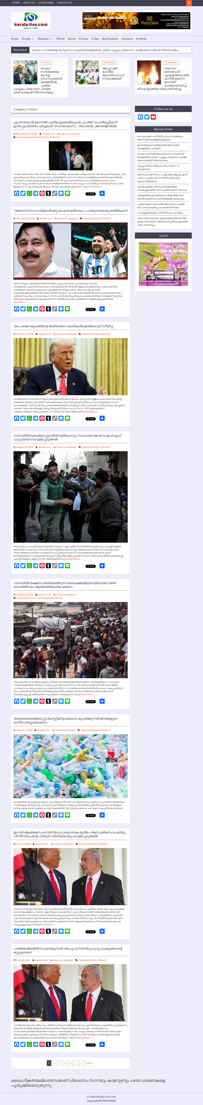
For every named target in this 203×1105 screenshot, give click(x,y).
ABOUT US (29, 2)
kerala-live (49, 134)
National (43, 38)
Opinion (96, 730)
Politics (46, 137)
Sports (72, 38)
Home (15, 38)
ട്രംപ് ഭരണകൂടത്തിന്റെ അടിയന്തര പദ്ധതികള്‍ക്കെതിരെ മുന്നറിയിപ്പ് (63, 326)
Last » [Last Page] (89, 1063)
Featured (46, 62)
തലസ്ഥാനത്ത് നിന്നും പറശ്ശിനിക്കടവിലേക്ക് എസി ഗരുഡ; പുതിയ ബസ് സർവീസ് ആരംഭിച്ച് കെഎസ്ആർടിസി (162, 178)
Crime (95, 38)
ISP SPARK (109, 1100)
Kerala (26, 38)
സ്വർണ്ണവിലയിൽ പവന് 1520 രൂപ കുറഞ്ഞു (160, 213)
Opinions (127, 38)
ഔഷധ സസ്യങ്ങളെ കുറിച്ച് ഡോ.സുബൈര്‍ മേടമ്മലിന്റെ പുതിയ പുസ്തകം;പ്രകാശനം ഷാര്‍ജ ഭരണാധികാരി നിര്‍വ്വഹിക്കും (105, 50)
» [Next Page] (81, 1063)
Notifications (110, 38)
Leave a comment (70, 134)
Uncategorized (45, 598)
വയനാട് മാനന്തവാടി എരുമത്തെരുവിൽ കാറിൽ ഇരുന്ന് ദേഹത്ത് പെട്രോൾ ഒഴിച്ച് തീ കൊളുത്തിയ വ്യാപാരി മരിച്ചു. (162, 221)
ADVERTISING (46, 2)
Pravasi (83, 38)
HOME (16, 2)
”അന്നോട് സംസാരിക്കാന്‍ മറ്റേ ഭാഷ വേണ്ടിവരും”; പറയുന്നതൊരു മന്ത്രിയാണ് (70, 210)
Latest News (109, 62)
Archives (141, 38)
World (60, 38)
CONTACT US (64, 2)
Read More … (96, 186)
